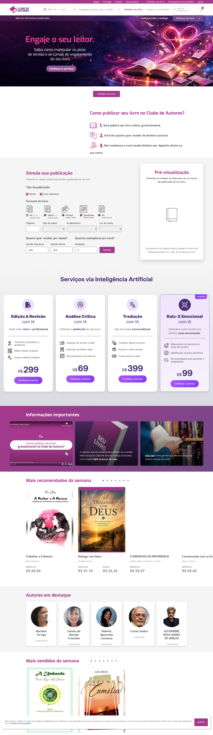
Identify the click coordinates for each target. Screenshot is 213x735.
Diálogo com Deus (89, 556)
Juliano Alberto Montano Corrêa (145, 561)
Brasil (96, 1)
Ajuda (200, 1)
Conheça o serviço (28, 380)
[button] (98, 480)
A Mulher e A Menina (39, 556)
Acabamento (74, 223)
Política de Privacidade (21, 723)
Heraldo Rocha (85, 561)
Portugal (107, 1)
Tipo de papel (49, 223)
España (118, 1)
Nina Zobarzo (32, 561)
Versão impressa (35, 244)
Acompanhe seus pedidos (181, 1)
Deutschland (132, 1)
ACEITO (201, 722)
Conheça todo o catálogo (154, 18)
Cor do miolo (106, 223)
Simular (107, 249)
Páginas (30, 223)
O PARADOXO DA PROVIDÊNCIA (149, 556)
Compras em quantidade (157, 9)
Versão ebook (58, 244)
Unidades (80, 244)
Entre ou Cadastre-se (182, 9)
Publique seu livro (155, 1)
